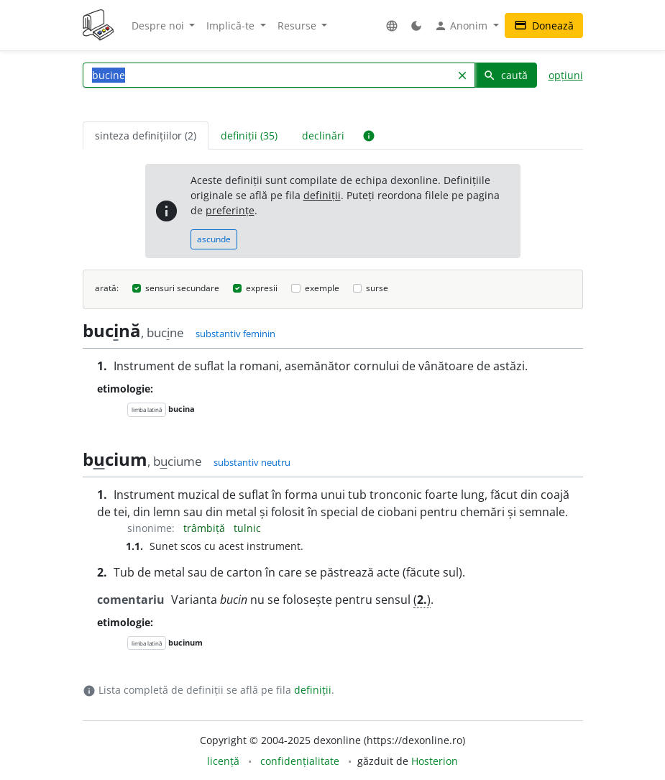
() (422, 599)
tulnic (247, 528)
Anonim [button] (462, 26)
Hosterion (434, 761)
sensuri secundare (182, 288)
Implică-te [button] (231, 25)
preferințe (230, 210)
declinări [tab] (323, 135)
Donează (544, 25)
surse (377, 288)
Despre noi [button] (159, 25)
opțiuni (566, 75)
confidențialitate (299, 761)
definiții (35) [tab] (249, 135)
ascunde (214, 239)
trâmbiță (205, 528)
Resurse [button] (298, 25)
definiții (322, 195)
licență (223, 761)
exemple (322, 288)
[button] (392, 25)
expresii (262, 288)
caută (505, 75)
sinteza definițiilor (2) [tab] (145, 135)
